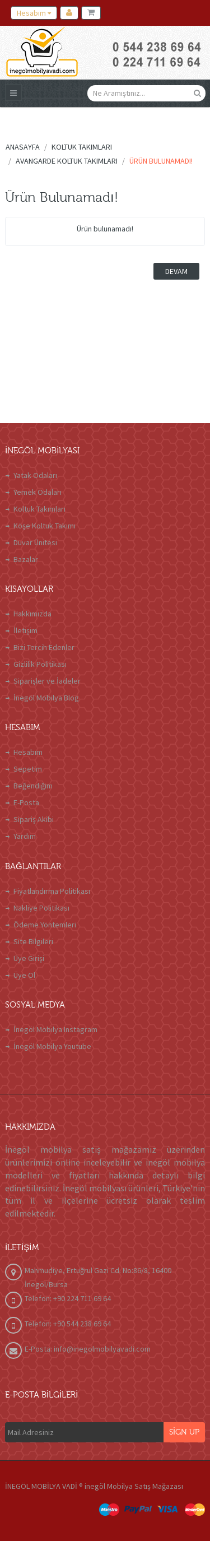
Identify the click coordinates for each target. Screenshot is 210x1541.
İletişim (25, 630)
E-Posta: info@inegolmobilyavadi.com (88, 1349)
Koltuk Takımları (39, 509)
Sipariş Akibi (33, 819)
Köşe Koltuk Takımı (44, 526)
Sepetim (27, 769)
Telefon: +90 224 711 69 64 (68, 1298)
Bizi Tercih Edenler (43, 647)
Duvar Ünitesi (35, 542)
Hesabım (28, 752)
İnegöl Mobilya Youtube (52, 1046)
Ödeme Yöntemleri (44, 925)
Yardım (24, 836)
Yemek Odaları (37, 492)
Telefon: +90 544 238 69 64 (68, 1324)
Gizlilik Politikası (40, 664)
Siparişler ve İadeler (47, 681)
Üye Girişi (28, 958)
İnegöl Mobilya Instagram (55, 1029)
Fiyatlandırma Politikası (51, 891)
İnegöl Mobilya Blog (46, 698)
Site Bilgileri (33, 941)
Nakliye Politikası (41, 908)
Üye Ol (24, 975)
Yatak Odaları (35, 475)
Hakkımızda (32, 614)
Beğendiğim (33, 786)
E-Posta (26, 802)
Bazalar (25, 559)
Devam (176, 271)
